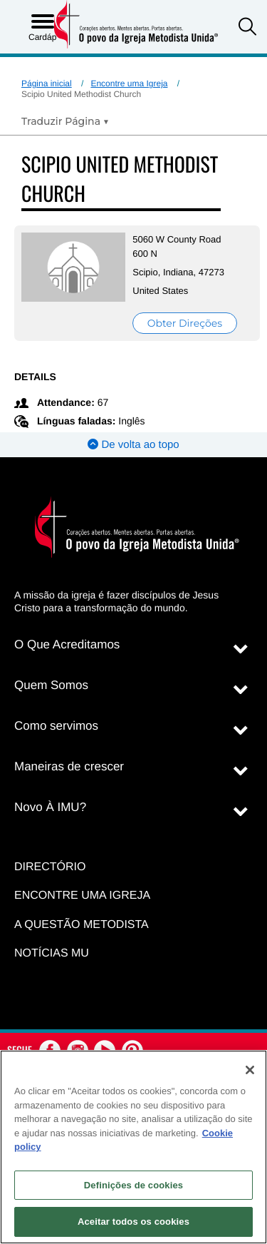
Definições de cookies (133, 1185)
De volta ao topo (133, 445)
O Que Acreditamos (67, 644)
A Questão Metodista (81, 925)
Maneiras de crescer (69, 766)
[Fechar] (250, 1070)
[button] (247, 28)
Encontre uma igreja (82, 895)
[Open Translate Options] (65, 121)
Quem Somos (51, 685)
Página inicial (46, 83)
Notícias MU (51, 953)
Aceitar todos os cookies (133, 1221)
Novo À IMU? (50, 807)
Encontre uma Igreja (128, 83)
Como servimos (56, 726)
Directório (49, 867)
